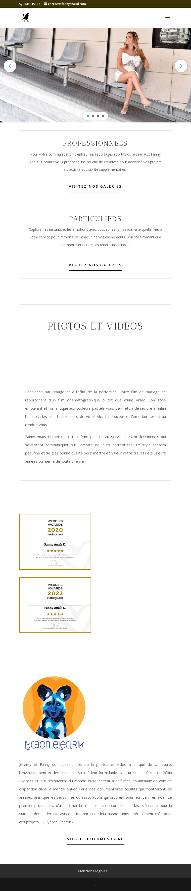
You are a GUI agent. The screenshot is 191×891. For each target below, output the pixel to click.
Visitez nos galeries (95, 186)
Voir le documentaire (95, 838)
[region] (95, 65)
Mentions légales (92, 871)
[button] (10, 66)
